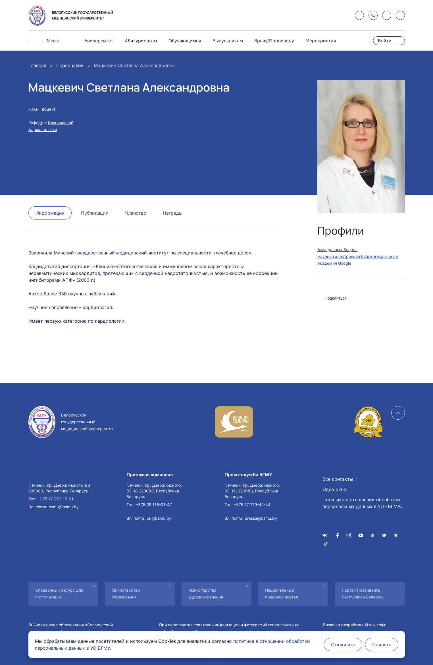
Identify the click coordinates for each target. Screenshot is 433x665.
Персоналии (70, 65)
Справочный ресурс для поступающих (59, 593)
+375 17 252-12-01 (55, 498)
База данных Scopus (337, 249)
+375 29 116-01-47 (154, 504)
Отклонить (343, 644)
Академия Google (334, 263)
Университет (99, 40)
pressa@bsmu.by (261, 518)
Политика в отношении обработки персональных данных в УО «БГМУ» (362, 503)
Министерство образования (126, 593)
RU (372, 15)
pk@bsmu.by (159, 518)
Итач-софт (375, 624)
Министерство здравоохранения (205, 593)
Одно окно (334, 489)
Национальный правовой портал (281, 593)
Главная (37, 65)
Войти (385, 40)
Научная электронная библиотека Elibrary (357, 256)
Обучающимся (184, 40)
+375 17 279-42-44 (252, 504)
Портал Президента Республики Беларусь (363, 593)
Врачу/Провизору (274, 40)
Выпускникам (228, 40)
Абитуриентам (141, 40)
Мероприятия (320, 40)
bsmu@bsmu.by (64, 506)
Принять (381, 644)
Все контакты (337, 479)
